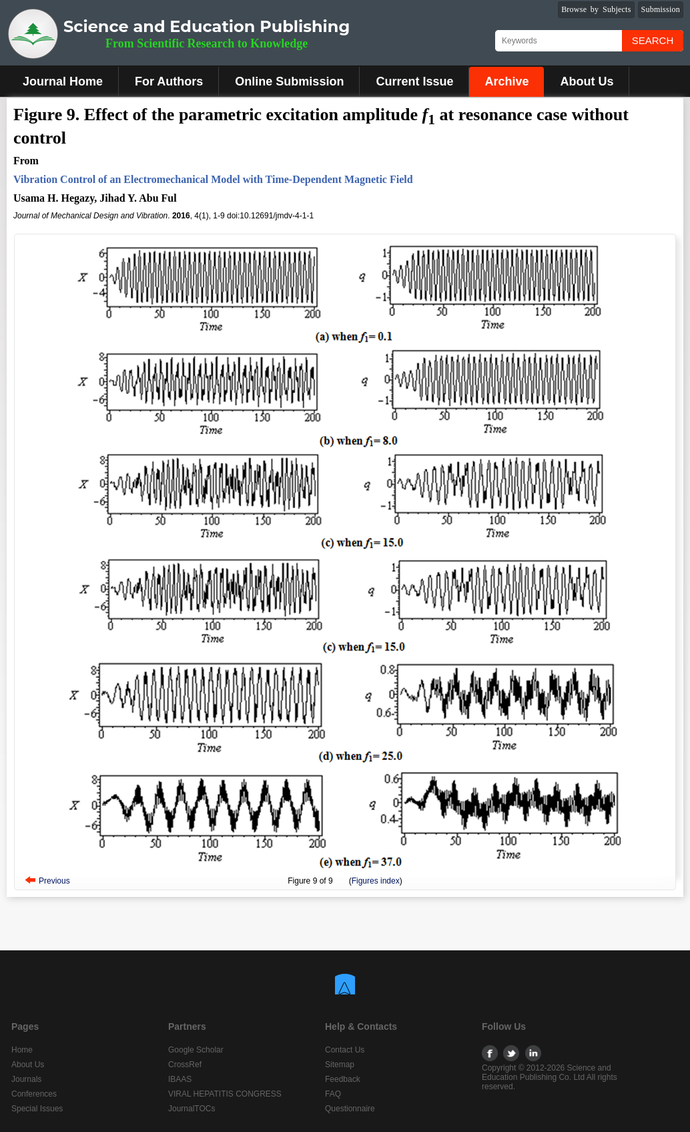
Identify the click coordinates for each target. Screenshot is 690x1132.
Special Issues (37, 1108)
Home (22, 1050)
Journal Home (63, 81)
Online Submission (289, 81)
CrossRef (185, 1064)
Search (653, 40)
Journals (26, 1079)
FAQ (333, 1094)
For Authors (169, 81)
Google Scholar (196, 1050)
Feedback (342, 1079)
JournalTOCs (191, 1108)
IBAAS (180, 1079)
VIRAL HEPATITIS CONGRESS (225, 1094)
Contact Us (344, 1050)
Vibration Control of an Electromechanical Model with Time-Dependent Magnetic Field (213, 179)
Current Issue (414, 81)
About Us (586, 81)
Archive (506, 81)
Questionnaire (350, 1108)
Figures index (376, 881)
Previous (54, 881)
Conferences (34, 1094)
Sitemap (339, 1064)
